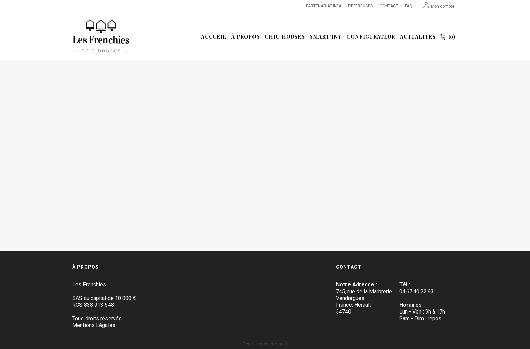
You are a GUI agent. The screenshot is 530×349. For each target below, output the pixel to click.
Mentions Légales (93, 325)
